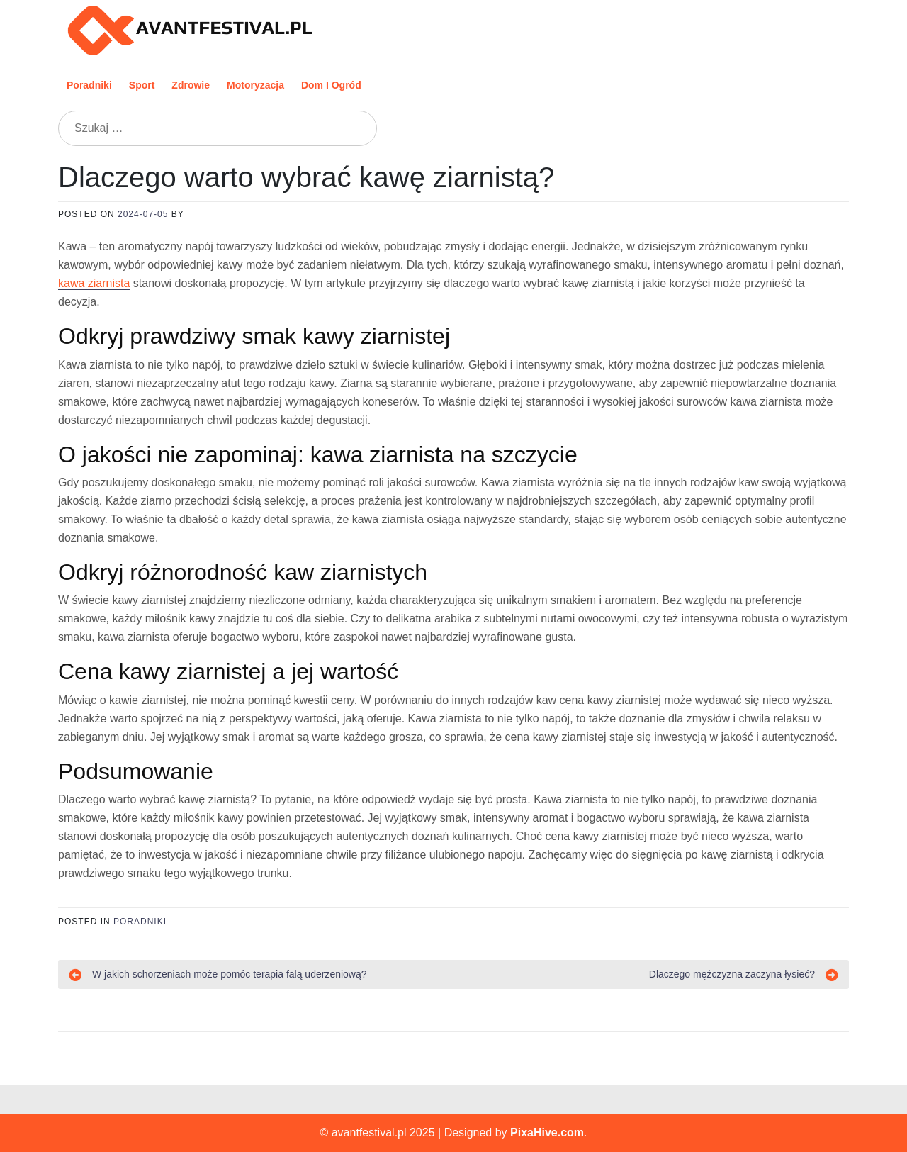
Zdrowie (190, 85)
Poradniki (89, 85)
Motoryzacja (255, 85)
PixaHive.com (547, 1132)
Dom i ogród (331, 85)
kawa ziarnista (94, 283)
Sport (142, 85)
